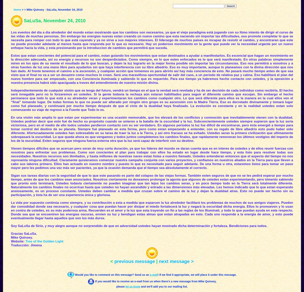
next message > (176, 261)
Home (17, 9)
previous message (134, 261)
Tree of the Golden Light (44, 241)
